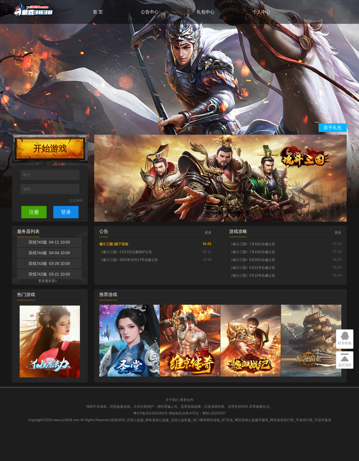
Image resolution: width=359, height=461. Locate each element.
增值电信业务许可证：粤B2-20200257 (197, 413)
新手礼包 (333, 127)
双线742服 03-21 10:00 (49, 274)
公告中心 (150, 12)
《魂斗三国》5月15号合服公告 (252, 275)
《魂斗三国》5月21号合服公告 (252, 268)
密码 (27, 189)
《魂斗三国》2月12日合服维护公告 (125, 252)
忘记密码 (76, 201)
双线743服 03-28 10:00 (49, 263)
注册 (34, 212)
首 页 (98, 12)
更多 (208, 232)
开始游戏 (50, 148)
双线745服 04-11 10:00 (49, 242)
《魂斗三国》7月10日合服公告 (252, 252)
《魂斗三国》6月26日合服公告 (252, 260)
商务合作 (187, 400)
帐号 (27, 175)
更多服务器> (47, 281)
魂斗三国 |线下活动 (113, 244)
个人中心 (261, 12)
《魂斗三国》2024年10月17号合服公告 (128, 260)
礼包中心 (206, 12)
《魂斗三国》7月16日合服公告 (252, 244)
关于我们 (172, 400)
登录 (66, 212)
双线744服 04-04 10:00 (49, 253)
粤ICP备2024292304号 (150, 413)
